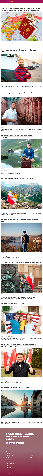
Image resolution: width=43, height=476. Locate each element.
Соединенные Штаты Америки (8, 336)
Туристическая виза (9, 455)
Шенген (7, 457)
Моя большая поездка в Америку (13, 303)
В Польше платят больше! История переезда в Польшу (21, 262)
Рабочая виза (8, 453)
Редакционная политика (10, 463)
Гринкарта (31, 451)
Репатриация (21, 449)
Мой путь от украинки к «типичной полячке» (17, 178)
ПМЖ (30, 453)
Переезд (31, 457)
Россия (5, 42)
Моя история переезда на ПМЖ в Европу (16, 387)
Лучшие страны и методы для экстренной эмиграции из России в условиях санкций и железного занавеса (20, 9)
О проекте (7, 459)
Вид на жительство (33, 449)
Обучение (31, 455)
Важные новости (9, 449)
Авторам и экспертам (9, 461)
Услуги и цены (8, 467)
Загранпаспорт (21, 451)
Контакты (7, 465)
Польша (5, 127)
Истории (2, 42)
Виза (7, 451)
